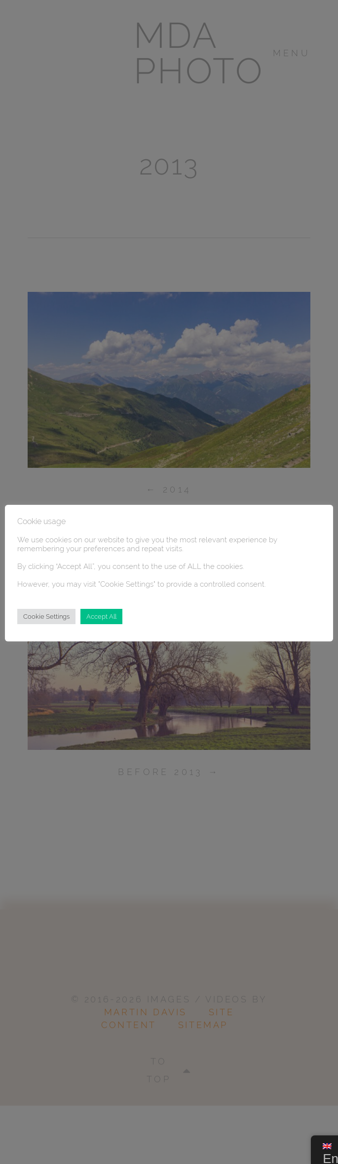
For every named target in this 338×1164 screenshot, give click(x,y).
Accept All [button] (101, 616)
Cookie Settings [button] (46, 616)
